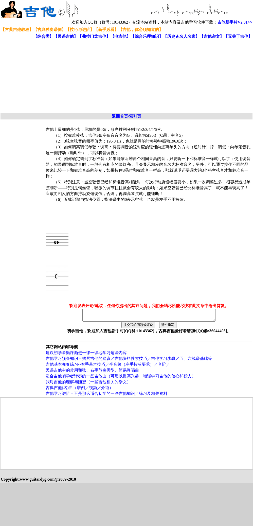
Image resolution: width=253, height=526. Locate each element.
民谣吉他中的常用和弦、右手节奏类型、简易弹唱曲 (92, 372)
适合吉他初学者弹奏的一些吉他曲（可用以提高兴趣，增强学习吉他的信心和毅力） (121, 378)
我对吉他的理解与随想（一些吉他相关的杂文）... (90, 384)
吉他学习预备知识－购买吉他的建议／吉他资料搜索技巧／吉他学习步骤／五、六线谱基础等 (129, 361)
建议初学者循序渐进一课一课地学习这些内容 (86, 355)
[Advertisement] (91, 76)
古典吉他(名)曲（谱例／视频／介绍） (79, 390)
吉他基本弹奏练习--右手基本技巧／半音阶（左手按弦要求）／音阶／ (108, 366)
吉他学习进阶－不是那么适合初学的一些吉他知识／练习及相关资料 (106, 396)
